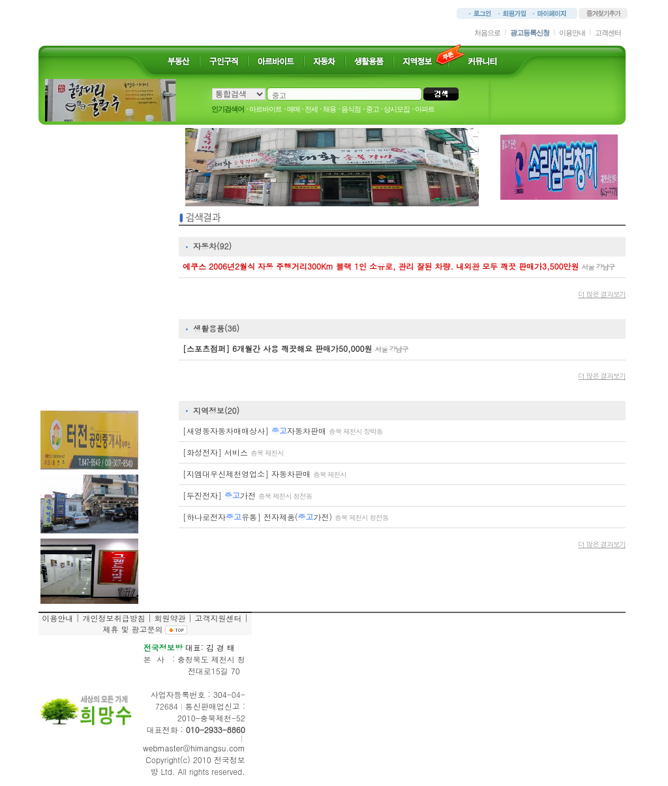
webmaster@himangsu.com (194, 747)
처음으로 (487, 33)
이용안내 (572, 33)
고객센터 (608, 33)
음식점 (351, 109)
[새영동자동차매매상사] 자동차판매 (282, 430)
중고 (372, 109)
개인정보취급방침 (113, 617)
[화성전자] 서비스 (233, 452)
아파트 (424, 109)
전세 (311, 109)
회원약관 (169, 617)
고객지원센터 (217, 617)
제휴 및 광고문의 (132, 629)
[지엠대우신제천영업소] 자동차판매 (264, 473)
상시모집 (397, 109)
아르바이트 (265, 109)
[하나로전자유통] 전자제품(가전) (285, 516)
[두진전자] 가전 (247, 495)
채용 (329, 109)
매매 (293, 109)
